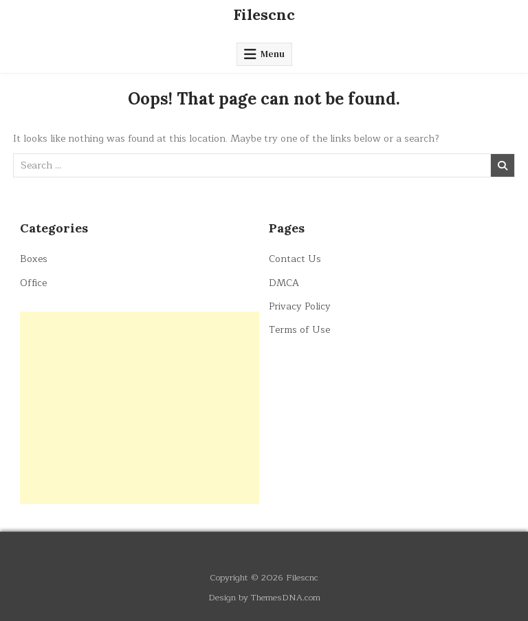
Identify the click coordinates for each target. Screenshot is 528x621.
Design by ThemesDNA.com (264, 597)
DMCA (284, 283)
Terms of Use (299, 330)
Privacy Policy (300, 306)
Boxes (33, 259)
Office (33, 283)
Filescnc (264, 14)
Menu (273, 54)
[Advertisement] (139, 408)
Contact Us (295, 259)
